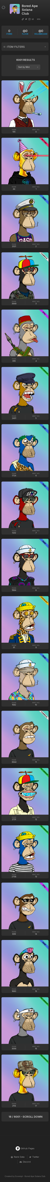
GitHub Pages (25, 1148)
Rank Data (17, 1157)
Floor (25, 32)
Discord (25, 1161)
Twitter (34, 1157)
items (9, 32)
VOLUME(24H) (40, 32)
